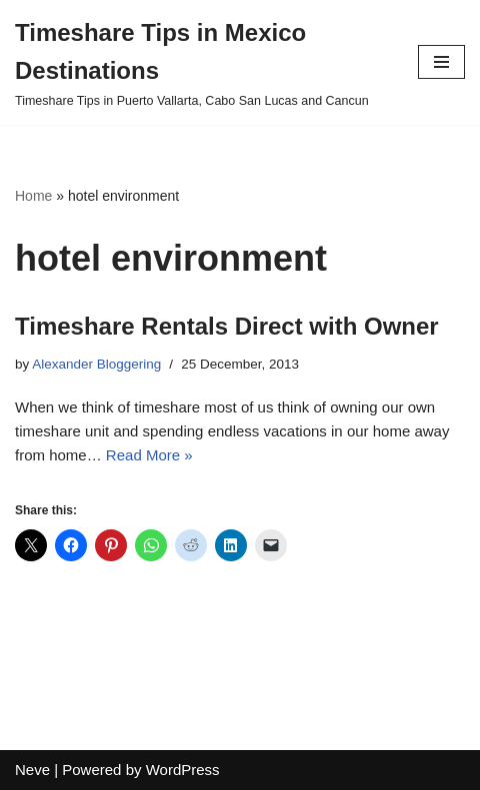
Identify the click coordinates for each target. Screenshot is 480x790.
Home (33, 196)
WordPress (183, 769)
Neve (32, 769)
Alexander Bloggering (96, 364)
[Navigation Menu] (441, 62)
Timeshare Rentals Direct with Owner (227, 326)
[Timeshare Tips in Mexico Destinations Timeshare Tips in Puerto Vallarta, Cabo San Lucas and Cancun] (201, 62)
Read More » (149, 454)
